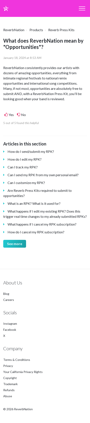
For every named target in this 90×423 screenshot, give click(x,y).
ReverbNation (13, 30)
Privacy (8, 366)
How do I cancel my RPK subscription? (36, 232)
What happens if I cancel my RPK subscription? (42, 224)
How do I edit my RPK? (25, 159)
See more (14, 244)
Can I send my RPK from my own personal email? (43, 175)
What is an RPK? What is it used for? (34, 203)
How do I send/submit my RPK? (31, 151)
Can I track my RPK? (23, 167)
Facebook (9, 330)
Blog (6, 293)
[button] (82, 8)
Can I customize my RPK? (26, 183)
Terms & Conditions (16, 360)
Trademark (10, 384)
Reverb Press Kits (61, 30)
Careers (8, 300)
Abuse (7, 396)
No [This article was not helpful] (23, 115)
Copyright (10, 378)
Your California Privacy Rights (23, 372)
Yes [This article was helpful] (11, 115)
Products (36, 30)
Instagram (10, 324)
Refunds (9, 390)
